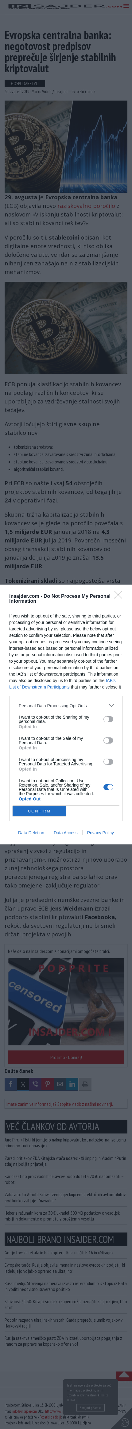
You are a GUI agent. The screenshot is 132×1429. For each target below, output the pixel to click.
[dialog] (66, 714)
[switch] (108, 719)
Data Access (66, 832)
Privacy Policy (100, 832)
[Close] (120, 596)
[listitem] (66, 705)
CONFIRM (39, 810)
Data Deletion (31, 832)
